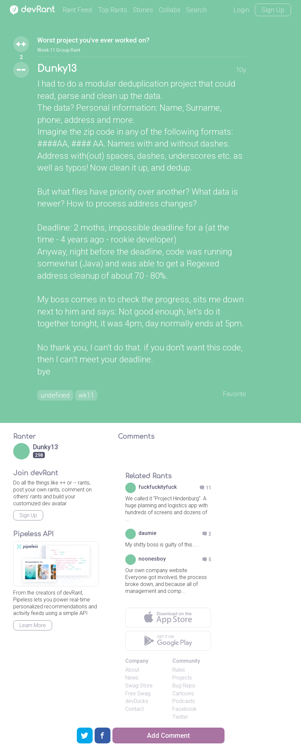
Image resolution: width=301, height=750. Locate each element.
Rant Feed (77, 10)
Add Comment (168, 735)
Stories (143, 10)
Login (241, 10)
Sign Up (273, 10)
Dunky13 (56, 69)
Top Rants (112, 10)
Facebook (184, 709)
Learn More (32, 625)
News (131, 678)
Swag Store (139, 685)
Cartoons (183, 693)
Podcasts (183, 701)
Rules (178, 670)
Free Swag (137, 693)
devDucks (136, 701)
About (132, 670)
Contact (134, 709)
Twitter (180, 717)
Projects (182, 678)
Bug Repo (183, 685)
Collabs (169, 10)
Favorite (234, 394)
